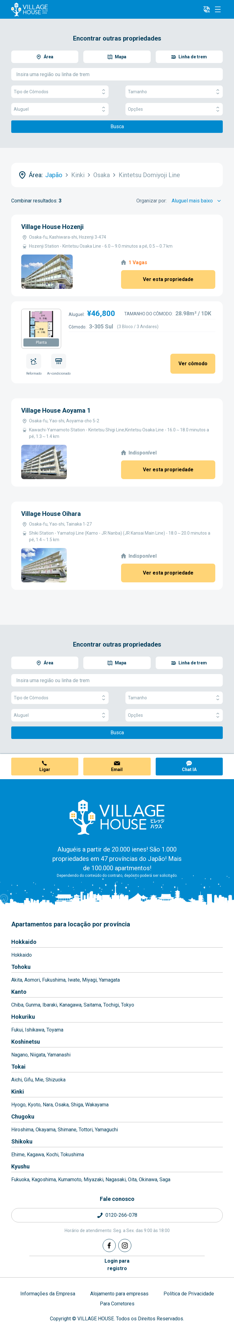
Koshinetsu (25, 1041)
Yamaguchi (106, 1130)
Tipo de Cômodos (60, 92)
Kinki (17, 1091)
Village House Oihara (51, 513)
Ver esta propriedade (168, 279)
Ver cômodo (192, 364)
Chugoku (22, 1116)
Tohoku (21, 967)
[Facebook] (109, 1245)
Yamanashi (59, 1055)
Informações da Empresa (47, 1294)
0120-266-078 (121, 1215)
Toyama (54, 1030)
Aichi (16, 1080)
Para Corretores (117, 1304)
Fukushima (54, 980)
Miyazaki (93, 1179)
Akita (16, 980)
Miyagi (89, 980)
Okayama (46, 1130)
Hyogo (18, 1105)
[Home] (117, 817)
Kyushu (20, 1166)
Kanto (19, 991)
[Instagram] (124, 1245)
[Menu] (218, 9)
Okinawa (148, 1179)
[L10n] (207, 9)
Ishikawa (34, 1030)
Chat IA (189, 769)
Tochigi (111, 1005)
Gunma (33, 1005)
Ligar (44, 769)
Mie (39, 1080)
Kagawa (35, 1155)
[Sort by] (197, 201)
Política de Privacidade (188, 1294)
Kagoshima (44, 1179)
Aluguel (60, 109)
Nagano (19, 1055)
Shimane (67, 1130)
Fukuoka (20, 1179)
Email (117, 769)
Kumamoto (69, 1179)
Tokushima (72, 1155)
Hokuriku (23, 1016)
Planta (41, 342)
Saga (164, 1179)
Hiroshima (22, 1130)
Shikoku (21, 1141)
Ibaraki (49, 1005)
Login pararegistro (117, 1264)
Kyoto (34, 1105)
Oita (132, 1179)
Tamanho (174, 92)
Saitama (92, 1005)
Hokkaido (24, 942)
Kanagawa (70, 1005)
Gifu (28, 1080)
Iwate (74, 980)
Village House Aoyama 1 (55, 410)
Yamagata (109, 980)
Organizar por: (151, 201)
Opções (174, 109)
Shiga (77, 1105)
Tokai (18, 1066)
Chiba (17, 1005)
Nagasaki (115, 1179)
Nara (48, 1105)
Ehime (18, 1155)
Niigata (37, 1055)
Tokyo (127, 1005)
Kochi (52, 1155)
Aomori (32, 980)
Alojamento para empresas (119, 1294)
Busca (117, 126)
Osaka (62, 1105)
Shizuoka (56, 1080)
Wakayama (97, 1105)
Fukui (17, 1030)
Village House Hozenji (52, 227)
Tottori (86, 1130)
